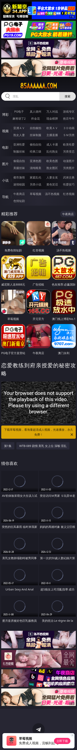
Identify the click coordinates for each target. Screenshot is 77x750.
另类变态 (69, 151)
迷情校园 (19, 184)
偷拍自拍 (35, 144)
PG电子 (19, 111)
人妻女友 (52, 177)
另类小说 (35, 184)
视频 (5, 131)
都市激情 (19, 177)
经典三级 (35, 151)
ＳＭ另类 (69, 135)
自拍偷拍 (35, 128)
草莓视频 (35, 194)
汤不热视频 (52, 194)
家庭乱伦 (35, 177)
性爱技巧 (69, 184)
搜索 (67, 96)
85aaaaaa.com (38, 86)
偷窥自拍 (19, 161)
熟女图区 (52, 168)
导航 (5, 197)
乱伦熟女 (52, 151)
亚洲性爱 (19, 144)
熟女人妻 (19, 135)
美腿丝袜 (19, 168)
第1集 (7, 446)
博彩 (5, 114)
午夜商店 (19, 194)
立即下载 (62, 741)
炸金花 (35, 118)
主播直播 (52, 135)
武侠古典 (69, 177)
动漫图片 (69, 161)
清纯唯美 (35, 168)
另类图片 (69, 168)
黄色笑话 (52, 184)
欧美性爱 (69, 144)
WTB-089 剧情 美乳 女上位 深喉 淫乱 (43, 446)
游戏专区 (69, 111)
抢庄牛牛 (69, 118)
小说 (5, 180)
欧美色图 (52, 161)
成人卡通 (52, 144)
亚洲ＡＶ (19, 128)
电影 (5, 147)
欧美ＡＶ (52, 128)
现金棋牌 (52, 118)
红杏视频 (69, 194)
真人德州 (35, 111)
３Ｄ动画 (69, 128)
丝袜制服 (35, 135)
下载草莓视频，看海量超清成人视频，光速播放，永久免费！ (39, 432)
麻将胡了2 (19, 118)
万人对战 (52, 111)
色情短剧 (19, 201)
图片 (5, 164)
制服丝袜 (19, 151)
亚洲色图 (35, 161)
